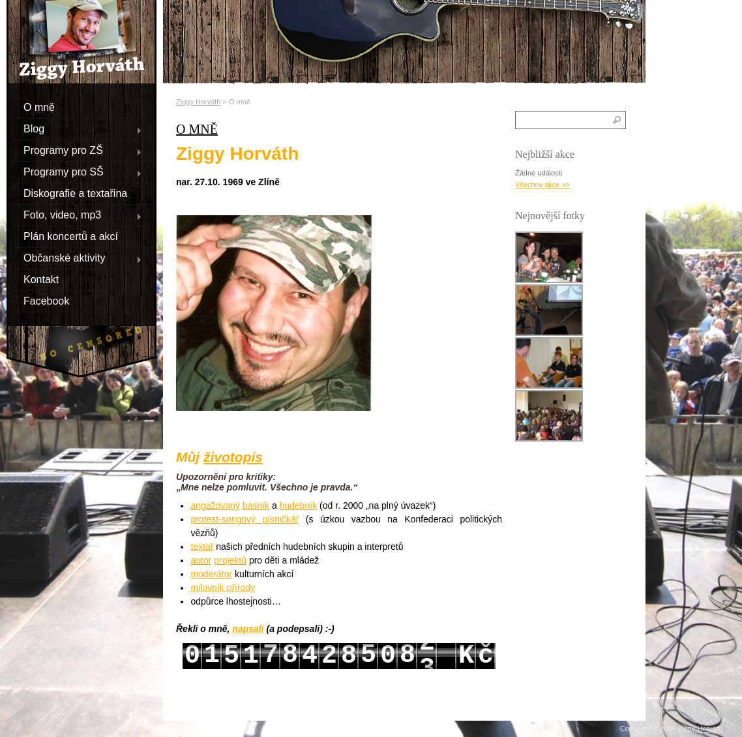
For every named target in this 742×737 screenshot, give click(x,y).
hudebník (299, 505)
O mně (39, 106)
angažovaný (215, 505)
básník (256, 505)
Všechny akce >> (542, 184)
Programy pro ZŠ (77, 150)
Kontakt (41, 278)
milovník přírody (222, 587)
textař (201, 546)
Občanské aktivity (77, 257)
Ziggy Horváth (198, 102)
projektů (230, 560)
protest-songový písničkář (244, 519)
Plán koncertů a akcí (70, 235)
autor (200, 560)
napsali (247, 629)
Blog (77, 128)
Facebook (46, 300)
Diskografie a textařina (75, 192)
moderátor (211, 574)
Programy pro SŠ (77, 171)
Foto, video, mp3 (77, 214)
